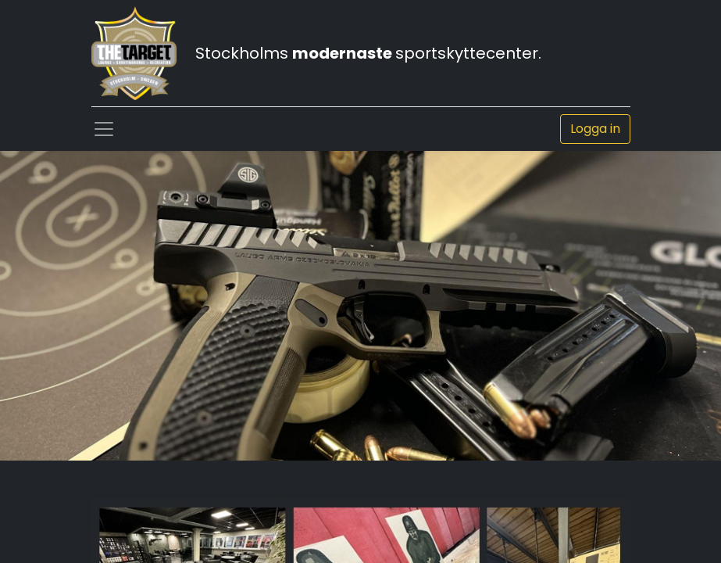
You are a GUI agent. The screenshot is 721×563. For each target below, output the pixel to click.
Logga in (595, 129)
